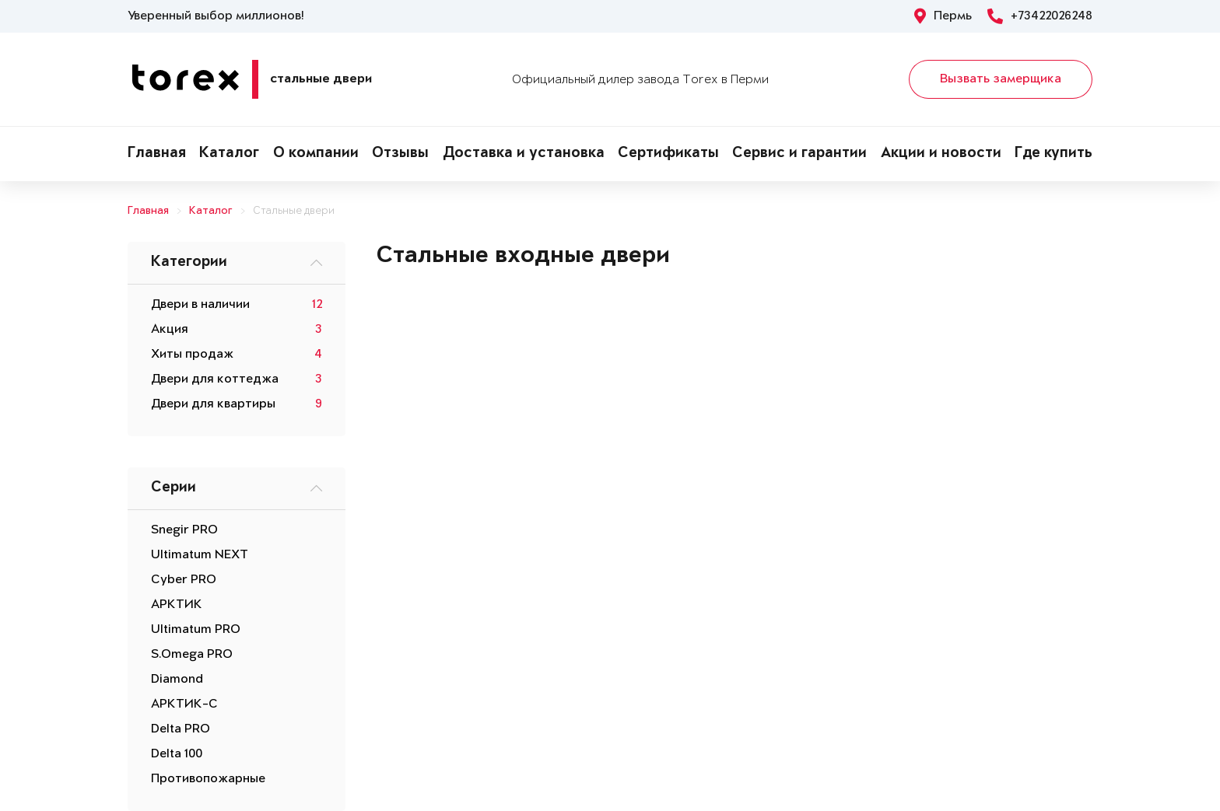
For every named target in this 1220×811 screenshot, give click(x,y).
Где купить (1053, 154)
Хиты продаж (192, 355)
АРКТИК (176, 605)
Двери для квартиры (213, 404)
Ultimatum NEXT (199, 555)
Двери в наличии (200, 305)
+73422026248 (1039, 16)
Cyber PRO (183, 580)
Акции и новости (941, 154)
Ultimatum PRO (195, 630)
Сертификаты (668, 154)
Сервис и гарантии (799, 154)
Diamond (177, 680)
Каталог (229, 154)
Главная (157, 154)
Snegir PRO (184, 530)
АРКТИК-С (184, 704)
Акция (169, 330)
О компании (316, 154)
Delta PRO (180, 729)
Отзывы (400, 154)
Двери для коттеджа (215, 379)
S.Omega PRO (192, 655)
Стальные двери (294, 211)
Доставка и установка (524, 154)
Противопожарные (208, 779)
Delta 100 (176, 754)
